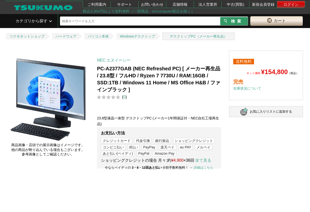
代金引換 (143, 141)
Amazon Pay (164, 153)
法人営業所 (207, 4)
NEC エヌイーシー (113, 60)
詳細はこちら (203, 167)
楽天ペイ (167, 147)
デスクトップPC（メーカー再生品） (198, 36)
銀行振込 (162, 141)
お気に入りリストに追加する (271, 111)
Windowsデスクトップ (137, 36)
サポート (124, 4)
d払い (133, 147)
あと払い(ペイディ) (118, 153)
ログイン (291, 4)
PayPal (143, 153)
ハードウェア (66, 36)
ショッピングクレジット (193, 141)
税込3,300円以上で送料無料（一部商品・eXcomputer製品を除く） (139, 11)
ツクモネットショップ (27, 36)
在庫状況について (247, 88)
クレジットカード (117, 141)
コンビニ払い (113, 147)
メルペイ (203, 147)
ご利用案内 (97, 4)
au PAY (185, 147)
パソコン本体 (98, 36)
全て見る (203, 160)
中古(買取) (235, 4)
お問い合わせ (152, 4)
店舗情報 (180, 4)
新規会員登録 (263, 4)
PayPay (149, 147)
